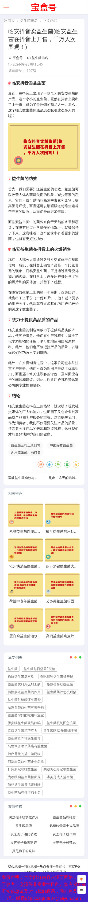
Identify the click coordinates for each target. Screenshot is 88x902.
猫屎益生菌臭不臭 (21, 676)
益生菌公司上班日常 (26, 445)
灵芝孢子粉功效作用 (23, 817)
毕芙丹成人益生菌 (60, 777)
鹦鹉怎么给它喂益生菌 (59, 769)
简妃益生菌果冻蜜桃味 (24, 785)
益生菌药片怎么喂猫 (61, 692)
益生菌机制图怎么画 (61, 723)
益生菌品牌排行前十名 (24, 792)
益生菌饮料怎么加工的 (24, 684)
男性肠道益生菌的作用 (24, 692)
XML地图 (14, 866)
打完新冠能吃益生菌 (22, 769)
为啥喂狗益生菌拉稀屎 (24, 777)
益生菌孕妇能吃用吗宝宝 (26, 715)
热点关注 (46, 866)
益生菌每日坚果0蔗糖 (39, 669)
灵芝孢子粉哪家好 (24, 842)
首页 (11, 20)
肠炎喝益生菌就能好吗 (24, 723)
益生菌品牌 (23, 826)
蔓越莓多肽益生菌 (60, 684)
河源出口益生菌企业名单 (26, 761)
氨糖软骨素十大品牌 (64, 826)
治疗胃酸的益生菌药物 (24, 754)
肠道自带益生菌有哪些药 (26, 707)
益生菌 (13, 669)
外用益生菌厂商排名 (26, 452)
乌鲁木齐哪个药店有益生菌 (27, 746)
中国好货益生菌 (61, 445)
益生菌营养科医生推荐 (24, 738)
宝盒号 (15, 58)
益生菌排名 (29, 20)
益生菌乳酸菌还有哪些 (24, 700)
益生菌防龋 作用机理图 (60, 731)
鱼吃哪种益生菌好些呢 (56, 676)
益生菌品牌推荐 (64, 817)
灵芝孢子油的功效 (24, 834)
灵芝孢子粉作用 (64, 834)
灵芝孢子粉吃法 (23, 851)
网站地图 (30, 866)
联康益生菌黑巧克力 (22, 731)
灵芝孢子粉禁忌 (64, 842)
